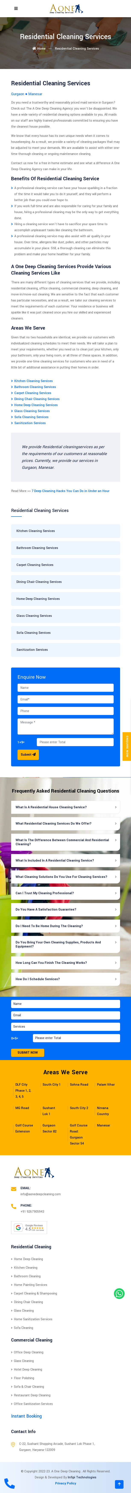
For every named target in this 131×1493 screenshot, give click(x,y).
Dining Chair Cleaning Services (37, 399)
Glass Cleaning (22, 1310)
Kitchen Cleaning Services (33, 381)
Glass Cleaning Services (32, 411)
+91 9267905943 (32, 1211)
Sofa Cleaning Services (31, 417)
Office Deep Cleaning (27, 1352)
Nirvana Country (103, 1111)
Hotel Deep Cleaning (26, 1369)
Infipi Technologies (82, 1477)
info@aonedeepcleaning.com (41, 1194)
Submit (28, 754)
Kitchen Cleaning (24, 1267)
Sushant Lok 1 (49, 1111)
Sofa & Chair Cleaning (27, 1387)
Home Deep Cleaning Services (36, 405)
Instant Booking (26, 1416)
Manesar (103, 1125)
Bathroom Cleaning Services (35, 387)
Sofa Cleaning (22, 1328)
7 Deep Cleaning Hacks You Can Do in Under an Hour (70, 491)
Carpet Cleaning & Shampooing (34, 1293)
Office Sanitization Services (32, 1404)
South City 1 (52, 1084)
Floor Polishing (22, 1378)
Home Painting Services (29, 1285)
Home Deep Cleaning (27, 1259)
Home (39, 48)
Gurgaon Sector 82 (49, 1128)
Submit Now (28, 1052)
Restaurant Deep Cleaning (30, 1395)
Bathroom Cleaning (26, 1276)
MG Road (22, 1108)
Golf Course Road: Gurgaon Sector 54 (78, 1134)
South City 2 (79, 1108)
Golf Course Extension (24, 1128)
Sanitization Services (30, 423)
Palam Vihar (106, 1084)
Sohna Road (79, 1084)
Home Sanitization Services (31, 1319)
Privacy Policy (65, 1483)
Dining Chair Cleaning (27, 1302)
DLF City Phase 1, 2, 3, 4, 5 (23, 1090)
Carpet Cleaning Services (32, 393)
